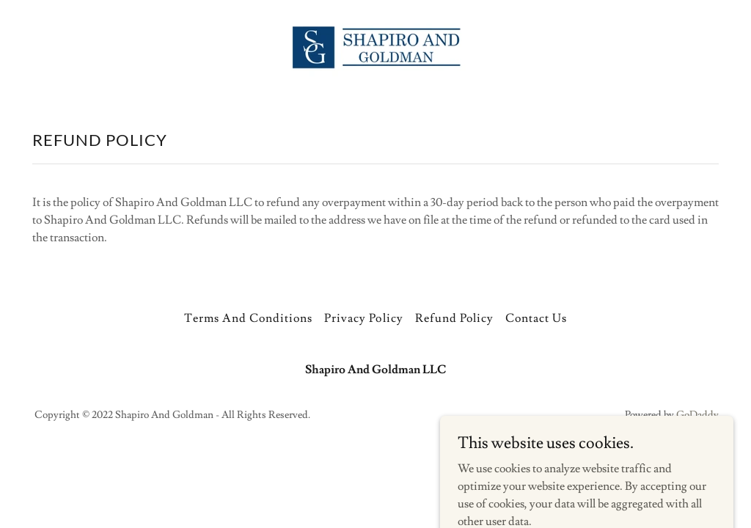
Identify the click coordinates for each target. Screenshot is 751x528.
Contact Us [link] (536, 318)
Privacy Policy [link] (363, 318)
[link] (375, 47)
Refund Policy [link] (454, 318)
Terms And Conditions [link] (248, 318)
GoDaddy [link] (697, 415)
